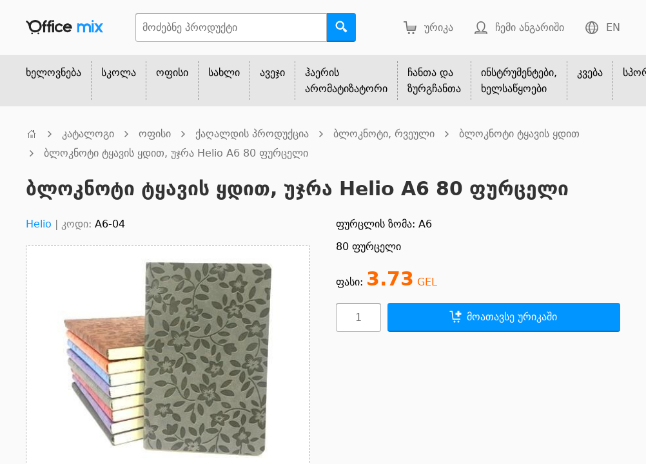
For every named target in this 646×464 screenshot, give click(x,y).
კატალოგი (88, 134)
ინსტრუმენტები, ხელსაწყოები (519, 80)
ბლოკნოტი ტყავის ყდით (519, 134)
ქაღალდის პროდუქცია (252, 134)
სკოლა (118, 72)
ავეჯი (272, 72)
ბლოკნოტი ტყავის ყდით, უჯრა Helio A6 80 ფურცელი (176, 153)
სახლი (224, 72)
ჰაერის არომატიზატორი (346, 80)
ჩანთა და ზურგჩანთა (434, 80)
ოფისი (172, 72)
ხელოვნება (53, 72)
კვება (590, 72)
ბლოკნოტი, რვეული (384, 134)
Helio (39, 224)
